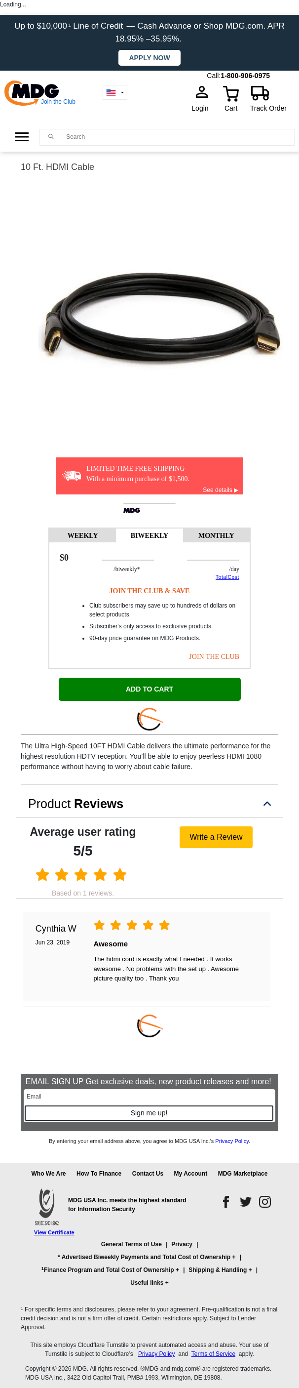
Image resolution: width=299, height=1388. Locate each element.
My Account (191, 1173)
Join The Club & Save (150, 591)
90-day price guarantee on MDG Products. (144, 638)
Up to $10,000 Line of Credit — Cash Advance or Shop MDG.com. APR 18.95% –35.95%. (149, 32)
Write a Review (215, 837)
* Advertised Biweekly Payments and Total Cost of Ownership (144, 1257)
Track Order (268, 108)
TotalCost (227, 577)
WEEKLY (83, 535)
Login (202, 108)
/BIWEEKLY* (147, 569)
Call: (214, 76)
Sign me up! (149, 1113)
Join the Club (58, 101)
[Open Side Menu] (22, 136)
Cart (230, 108)
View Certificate (54, 1232)
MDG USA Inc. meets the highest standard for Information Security (127, 1205)
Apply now (149, 58)
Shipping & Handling (217, 1269)
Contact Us (147, 1173)
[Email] (149, 1096)
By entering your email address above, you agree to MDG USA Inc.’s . (149, 1141)
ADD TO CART (149, 689)
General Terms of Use (131, 1244)
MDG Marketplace (243, 1173)
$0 (64, 558)
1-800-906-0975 (245, 76)
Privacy (181, 1244)
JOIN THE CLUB (214, 656)
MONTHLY (216, 535)
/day (234, 569)
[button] (149, 1268)
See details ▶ (220, 490)
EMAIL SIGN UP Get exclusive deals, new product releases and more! (149, 1081)
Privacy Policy (232, 1141)
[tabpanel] (149, 605)
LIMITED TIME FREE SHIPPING (135, 468)
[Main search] (51, 136)
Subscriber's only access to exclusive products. (151, 626)
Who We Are (49, 1173)
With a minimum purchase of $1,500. (137, 479)
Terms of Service (213, 1353)
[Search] (177, 136)
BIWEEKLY (150, 535)
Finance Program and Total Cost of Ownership (107, 1269)
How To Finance (98, 1173)
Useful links (146, 1282)
